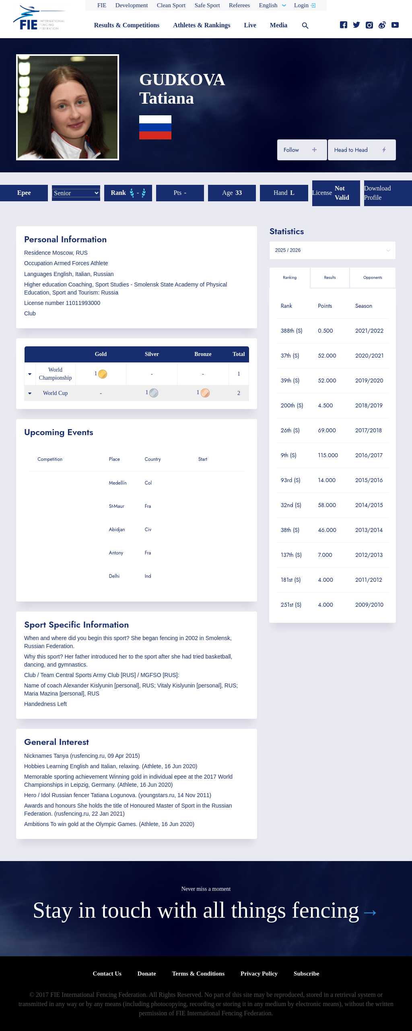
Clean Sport (171, 5)
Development (131, 5)
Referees (239, 5)
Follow (291, 150)
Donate (147, 973)
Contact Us (107, 973)
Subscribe (306, 973)
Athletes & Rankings (201, 25)
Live (250, 25)
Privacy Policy (259, 973)
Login (301, 5)
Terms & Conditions (198, 973)
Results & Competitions (127, 25)
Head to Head (351, 150)
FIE (102, 5)
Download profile (377, 193)
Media (279, 25)
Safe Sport (207, 5)
